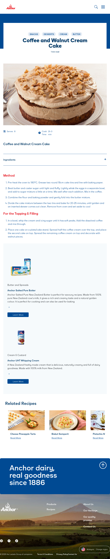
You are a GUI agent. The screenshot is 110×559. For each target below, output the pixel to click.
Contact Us (89, 526)
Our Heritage (90, 510)
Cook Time (44, 133)
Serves (10, 131)
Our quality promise (89, 518)
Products (51, 504)
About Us (88, 504)
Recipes (51, 509)
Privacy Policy (62, 554)
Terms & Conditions (45, 554)
